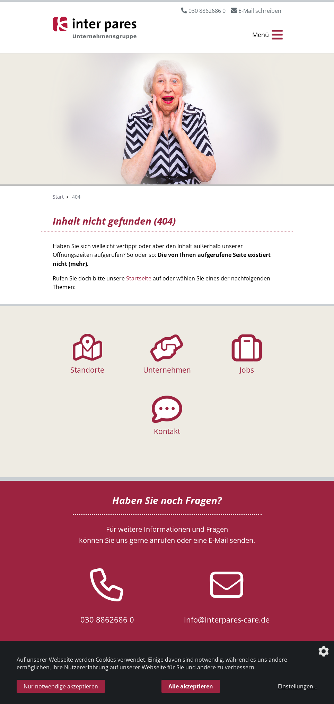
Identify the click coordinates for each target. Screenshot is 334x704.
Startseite (138, 278)
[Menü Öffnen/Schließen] (267, 34)
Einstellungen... (297, 686)
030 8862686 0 (207, 11)
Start (58, 196)
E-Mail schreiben (259, 11)
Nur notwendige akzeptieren (61, 686)
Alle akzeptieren (190, 686)
